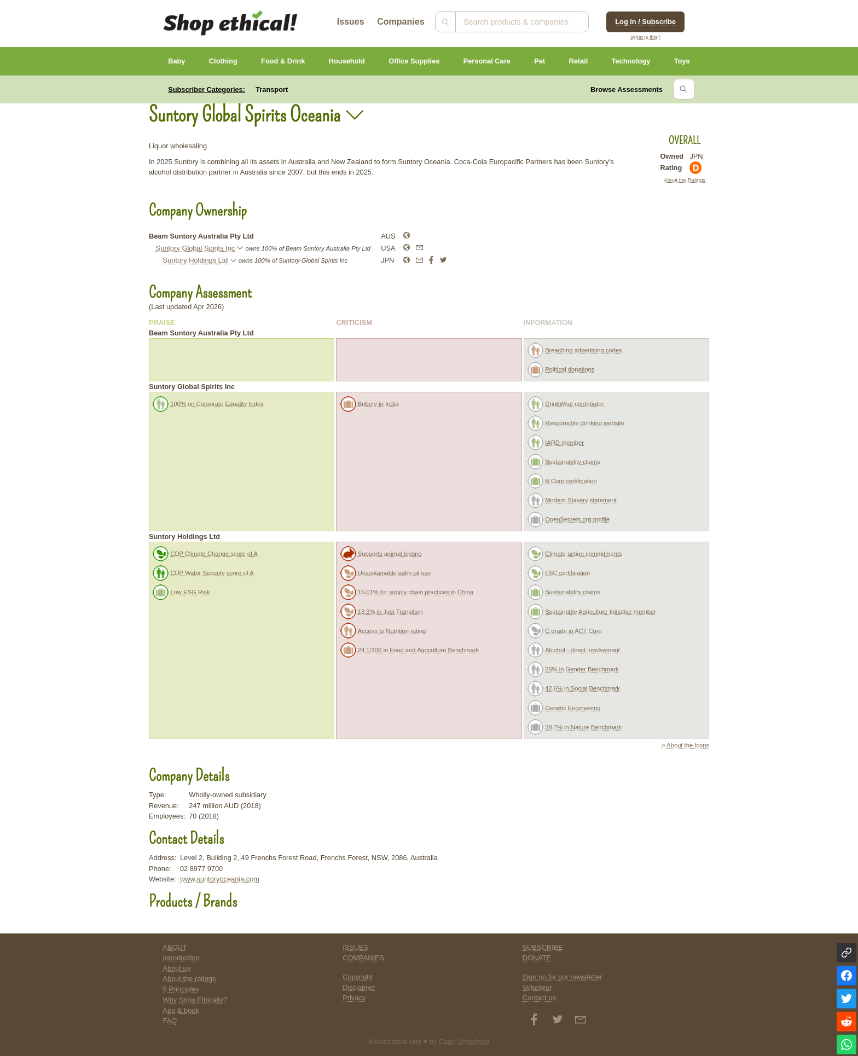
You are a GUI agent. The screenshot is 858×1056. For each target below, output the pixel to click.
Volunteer (537, 987)
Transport (272, 89)
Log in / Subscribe (645, 22)
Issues (350, 21)
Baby (176, 61)
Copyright (358, 977)
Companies (400, 21)
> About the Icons (685, 745)
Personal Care (487, 61)
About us (177, 968)
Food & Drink (283, 61)
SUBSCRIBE (543, 947)
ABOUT (175, 947)
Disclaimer (359, 987)
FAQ (170, 1021)
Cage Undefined (464, 1041)
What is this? (645, 37)
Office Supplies (414, 61)
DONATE (537, 958)
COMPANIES (363, 958)
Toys (682, 61)
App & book (181, 1010)
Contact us (539, 998)
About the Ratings (684, 180)
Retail (578, 61)
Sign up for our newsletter (562, 977)
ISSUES (355, 947)
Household (347, 61)
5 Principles (181, 989)
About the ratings (189, 978)
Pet (539, 61)
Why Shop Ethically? (195, 1000)
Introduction (181, 958)
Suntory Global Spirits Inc (195, 248)
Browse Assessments (626, 89)
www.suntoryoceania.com (219, 879)
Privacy (354, 998)
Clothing (223, 61)
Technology (631, 61)
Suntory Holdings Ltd (195, 260)
